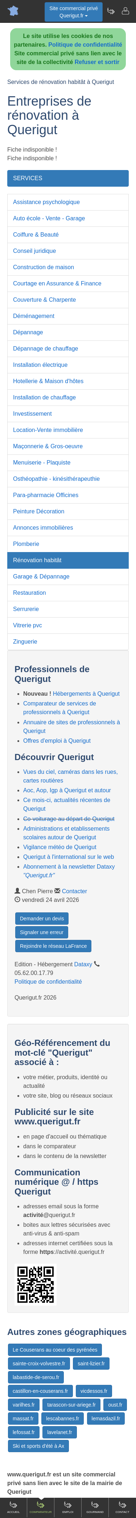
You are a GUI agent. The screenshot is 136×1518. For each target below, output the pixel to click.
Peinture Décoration (38, 511)
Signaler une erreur (41, 932)
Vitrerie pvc (27, 625)
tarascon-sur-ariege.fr (71, 1405)
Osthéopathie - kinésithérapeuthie (56, 479)
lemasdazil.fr (106, 1418)
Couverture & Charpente (44, 300)
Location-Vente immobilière (48, 430)
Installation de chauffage (44, 397)
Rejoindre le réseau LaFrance (53, 946)
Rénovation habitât (37, 560)
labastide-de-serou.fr (36, 1377)
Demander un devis (42, 918)
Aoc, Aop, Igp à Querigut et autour (67, 790)
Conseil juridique (34, 251)
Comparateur (40, 1507)
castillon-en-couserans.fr (40, 1391)
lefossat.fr (24, 1432)
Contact (122, 1507)
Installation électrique (40, 365)
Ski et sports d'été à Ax (38, 1446)
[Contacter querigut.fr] (125, 11)
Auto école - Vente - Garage (49, 218)
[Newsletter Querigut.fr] (110, 11)
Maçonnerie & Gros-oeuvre (48, 446)
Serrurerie (26, 609)
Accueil (13, 1507)
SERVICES (27, 178)
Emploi (67, 1507)
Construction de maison (43, 267)
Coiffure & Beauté (36, 235)
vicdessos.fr (94, 1391)
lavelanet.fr (59, 1432)
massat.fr (23, 1418)
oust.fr (115, 1405)
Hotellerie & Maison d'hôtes (48, 381)
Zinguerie (25, 642)
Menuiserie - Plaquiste (41, 462)
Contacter (74, 891)
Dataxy (83, 964)
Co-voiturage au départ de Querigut (69, 819)
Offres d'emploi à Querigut (57, 741)
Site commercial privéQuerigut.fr (73, 11)
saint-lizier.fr (91, 1363)
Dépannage (28, 332)
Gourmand (95, 1507)
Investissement (32, 414)
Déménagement (33, 316)
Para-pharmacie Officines (45, 495)
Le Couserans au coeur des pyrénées (55, 1350)
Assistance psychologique (46, 202)
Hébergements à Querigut (86, 694)
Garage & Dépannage (41, 576)
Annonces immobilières (43, 528)
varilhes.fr (24, 1405)
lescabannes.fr (62, 1418)
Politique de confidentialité (85, 45)
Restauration (29, 593)
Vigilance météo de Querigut (59, 847)
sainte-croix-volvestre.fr (39, 1363)
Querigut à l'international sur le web (68, 857)
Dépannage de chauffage (45, 348)
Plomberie (26, 544)
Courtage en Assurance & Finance (57, 283)
